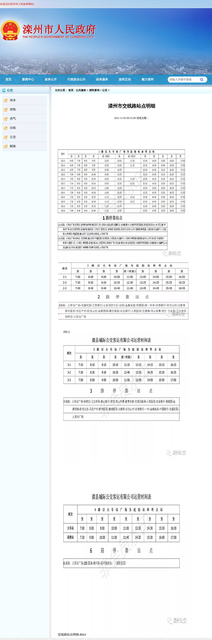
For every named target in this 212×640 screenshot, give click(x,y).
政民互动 (125, 79)
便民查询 (94, 90)
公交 (13, 137)
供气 (13, 118)
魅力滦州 (148, 79)
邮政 (13, 146)
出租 (13, 127)
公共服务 (81, 90)
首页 (8, 79)
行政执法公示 (76, 79)
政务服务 (102, 79)
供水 (13, 100)
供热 (13, 109)
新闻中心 (28, 79)
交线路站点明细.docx (72, 634)
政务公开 (51, 79)
